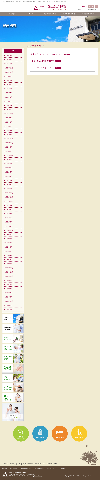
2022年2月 (8, 184)
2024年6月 (8, 126)
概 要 (31, 14)
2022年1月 (8, 188)
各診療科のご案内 (50, 14)
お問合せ (63, 468)
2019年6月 (8, 288)
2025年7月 (8, 84)
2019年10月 (9, 276)
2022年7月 (8, 168)
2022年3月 (8, 180)
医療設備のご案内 (88, 14)
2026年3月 (8, 59)
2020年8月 (8, 238)
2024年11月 (9, 109)
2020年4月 (8, 255)
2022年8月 (8, 164)
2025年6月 (8, 88)
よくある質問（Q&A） (91, 9)
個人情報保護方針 (39, 468)
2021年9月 (8, 205)
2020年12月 (9, 230)
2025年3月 (8, 97)
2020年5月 (8, 251)
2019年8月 (8, 284)
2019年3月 (8, 297)
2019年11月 (9, 272)
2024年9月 (8, 118)
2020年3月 (8, 259)
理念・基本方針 (13, 468)
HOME (79, 9)
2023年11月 (9, 139)
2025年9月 (8, 76)
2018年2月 (8, 309)
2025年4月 (8, 93)
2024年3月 (8, 134)
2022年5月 (8, 172)
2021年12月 (9, 193)
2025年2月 (8, 101)
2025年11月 (9, 68)
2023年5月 (8, 147)
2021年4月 (8, 226)
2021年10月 (9, 201)
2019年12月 (9, 268)
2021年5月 (8, 222)
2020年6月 (8, 247)
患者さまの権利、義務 (26, 468)
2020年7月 (8, 243)
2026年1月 (8, 64)
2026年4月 (8, 55)
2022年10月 (9, 155)
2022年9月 (8, 159)
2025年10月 (9, 72)
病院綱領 (4, 468)
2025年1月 (8, 105)
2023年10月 (9, 143)
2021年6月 (8, 218)
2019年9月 (8, 280)
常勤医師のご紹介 (69, 14)
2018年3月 (8, 305)
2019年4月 (8, 293)
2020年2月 (8, 263)
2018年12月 (9, 301)
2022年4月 (8, 176)
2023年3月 (8, 151)
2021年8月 (8, 209)
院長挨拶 (12, 14)
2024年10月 (9, 114)
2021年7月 (8, 213)
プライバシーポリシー (52, 468)
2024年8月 (8, 122)
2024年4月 (8, 130)
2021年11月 (9, 197)
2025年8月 (8, 80)
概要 (19, 464)
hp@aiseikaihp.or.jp (37, 476)
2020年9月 (8, 234)
